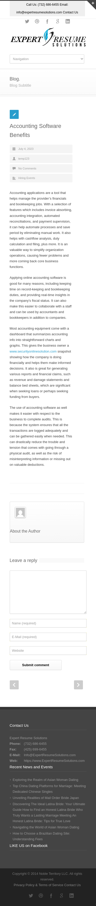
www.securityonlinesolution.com (33, 351)
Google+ (57, 21)
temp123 (23, 158)
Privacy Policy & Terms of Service (39, 885)
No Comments (27, 168)
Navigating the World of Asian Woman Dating (46, 827)
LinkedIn (68, 21)
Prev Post (14, 684)
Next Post (78, 684)
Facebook (47, 21)
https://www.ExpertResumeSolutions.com (54, 761)
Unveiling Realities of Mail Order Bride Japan (46, 798)
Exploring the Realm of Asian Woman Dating (45, 780)
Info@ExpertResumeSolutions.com (50, 755)
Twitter (27, 21)
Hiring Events (26, 177)
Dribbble (37, 21)
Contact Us (70, 12)
